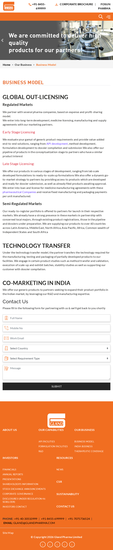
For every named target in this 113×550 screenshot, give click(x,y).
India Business (83, 446)
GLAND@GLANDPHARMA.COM (29, 522)
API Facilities (47, 441)
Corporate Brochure (76, 4)
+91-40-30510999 (25, 518)
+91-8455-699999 (52, 518)
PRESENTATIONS (12, 479)
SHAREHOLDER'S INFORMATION (20, 484)
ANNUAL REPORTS (13, 474)
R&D (41, 451)
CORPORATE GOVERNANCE (18, 494)
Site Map (8, 532)
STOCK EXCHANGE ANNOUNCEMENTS (24, 489)
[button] (2, 40)
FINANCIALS (9, 469)
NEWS (59, 469)
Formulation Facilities (53, 446)
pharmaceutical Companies (19, 192)
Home (6, 64)
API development (57, 143)
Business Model (84, 441)
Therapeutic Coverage (89, 451)
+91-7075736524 (79, 518)
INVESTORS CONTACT (15, 506)
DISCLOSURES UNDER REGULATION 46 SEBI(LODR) (24, 500)
